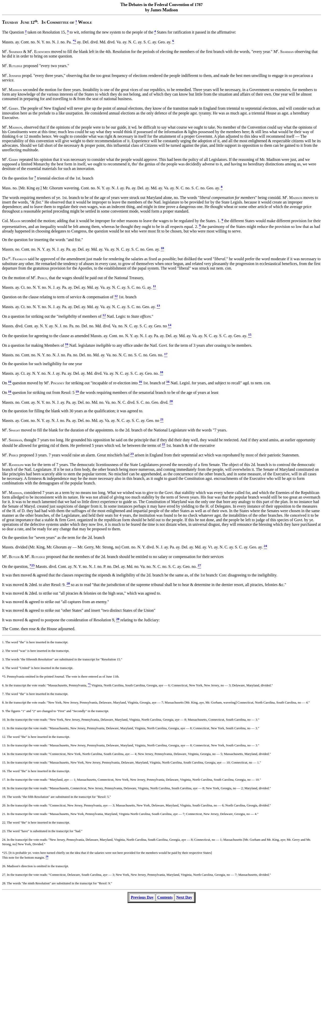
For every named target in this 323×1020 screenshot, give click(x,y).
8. (3, 702)
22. (4, 822)
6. (3, 685)
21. (4, 814)
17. (4, 779)
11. (4, 728)
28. (4, 883)
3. (3, 659)
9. (3, 711)
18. (4, 788)
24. (4, 839)
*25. (5, 853)
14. (4, 754)
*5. (4, 676)
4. (3, 668)
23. (4, 831)
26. (4, 866)
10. (4, 719)
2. (3, 651)
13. (4, 745)
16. (4, 771)
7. (3, 694)
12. (4, 737)
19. (4, 797)
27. (4, 875)
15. (4, 762)
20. (4, 805)
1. (3, 642)
